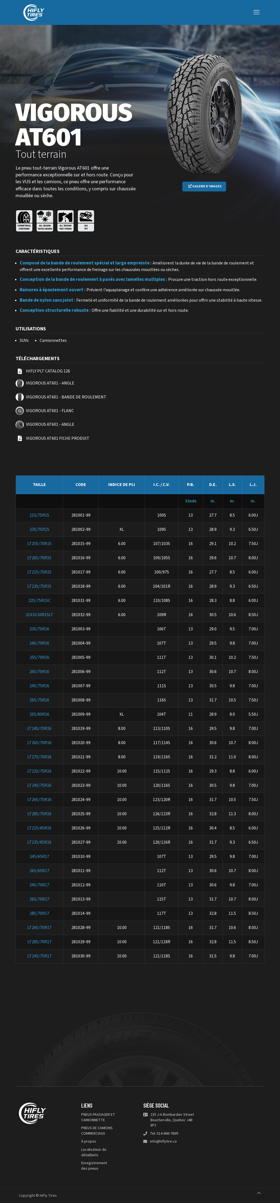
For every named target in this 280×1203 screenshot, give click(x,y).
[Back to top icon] (259, 1193)
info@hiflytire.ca (163, 1141)
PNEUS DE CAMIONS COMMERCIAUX (97, 1131)
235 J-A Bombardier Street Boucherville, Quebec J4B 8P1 (172, 1120)
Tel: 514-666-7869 (164, 1133)
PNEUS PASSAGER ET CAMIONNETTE (98, 1117)
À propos (88, 1141)
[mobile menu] (256, 12)
